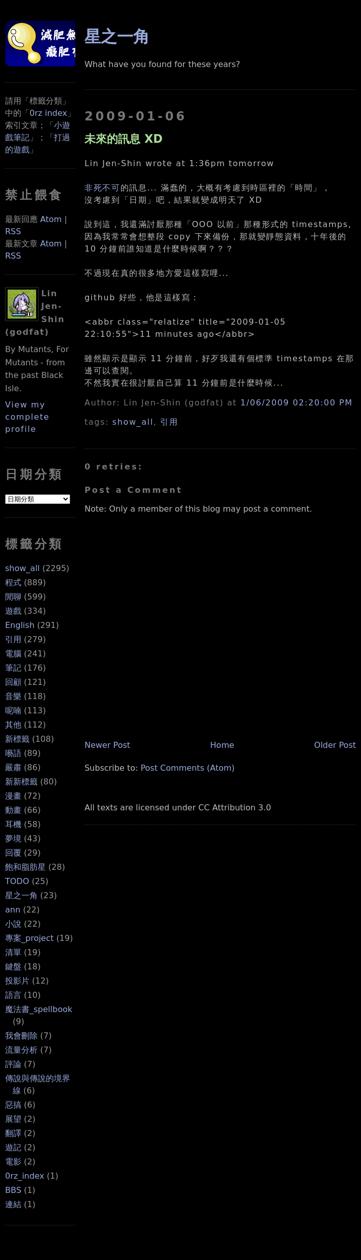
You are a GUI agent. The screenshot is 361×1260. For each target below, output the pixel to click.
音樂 (13, 696)
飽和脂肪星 (25, 867)
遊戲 (13, 611)
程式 (13, 582)
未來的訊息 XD (123, 138)
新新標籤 (21, 781)
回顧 (13, 682)
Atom (51, 219)
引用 (13, 639)
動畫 (13, 810)
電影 (13, 1162)
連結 (13, 1204)
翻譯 (13, 1133)
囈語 (13, 753)
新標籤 (17, 739)
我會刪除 (21, 1036)
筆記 (13, 668)
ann (12, 910)
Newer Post (107, 745)
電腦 (13, 653)
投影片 (17, 981)
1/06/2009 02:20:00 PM (296, 402)
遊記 (13, 1147)
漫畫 (13, 796)
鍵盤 (13, 966)
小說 (13, 924)
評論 (13, 1064)
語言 (13, 995)
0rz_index (24, 1176)
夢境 (13, 838)
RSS (13, 231)
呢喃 (13, 710)
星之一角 (21, 895)
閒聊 (13, 597)
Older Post (335, 745)
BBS (13, 1190)
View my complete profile (27, 417)
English (20, 625)
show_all (22, 568)
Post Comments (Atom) (187, 768)
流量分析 (21, 1050)
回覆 (13, 853)
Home (222, 745)
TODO (17, 881)
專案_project (29, 938)
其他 (13, 725)
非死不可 (102, 188)
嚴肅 (13, 767)
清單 (13, 952)
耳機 (13, 824)
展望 (13, 1119)
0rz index (48, 113)
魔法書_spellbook (38, 1009)
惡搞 (13, 1105)
